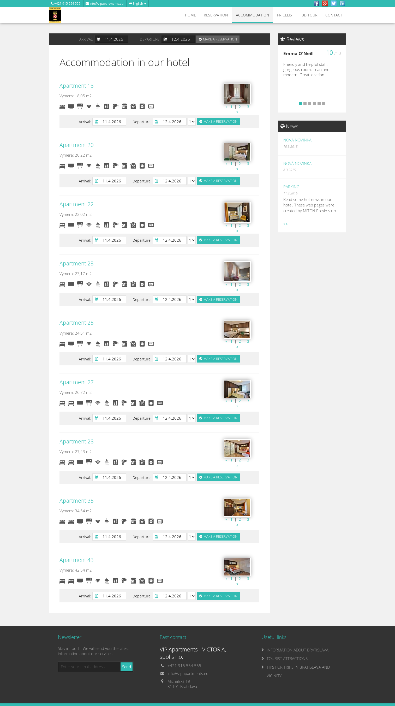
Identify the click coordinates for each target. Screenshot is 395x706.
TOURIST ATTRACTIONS (287, 658)
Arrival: (86, 39)
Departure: (150, 39)
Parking (291, 186)
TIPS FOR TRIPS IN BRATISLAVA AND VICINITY (298, 671)
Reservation (216, 15)
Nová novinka (297, 140)
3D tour (310, 15)
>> (285, 224)
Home (190, 15)
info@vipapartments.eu (104, 3)
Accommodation (252, 15)
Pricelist (285, 15)
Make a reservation (220, 39)
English (137, 3)
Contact (333, 15)
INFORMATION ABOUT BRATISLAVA (297, 649)
